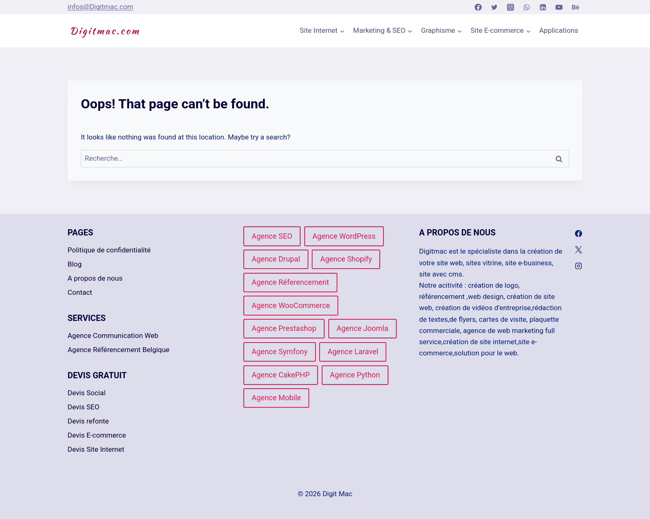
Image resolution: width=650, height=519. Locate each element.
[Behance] (575, 7)
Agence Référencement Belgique (119, 349)
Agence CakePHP (281, 374)
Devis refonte (88, 421)
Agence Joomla (362, 328)
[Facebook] (478, 7)
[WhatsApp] (527, 7)
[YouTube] (559, 7)
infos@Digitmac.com (100, 6)
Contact (80, 292)
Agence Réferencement (290, 282)
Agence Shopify (346, 259)
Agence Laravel (352, 351)
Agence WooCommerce (291, 305)
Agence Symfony (280, 351)
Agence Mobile (276, 397)
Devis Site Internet (96, 449)
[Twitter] (495, 7)
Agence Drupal (276, 259)
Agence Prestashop (284, 328)
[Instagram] (511, 7)
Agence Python (355, 374)
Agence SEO (272, 236)
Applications (558, 30)
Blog (75, 264)
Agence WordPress (344, 236)
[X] (578, 250)
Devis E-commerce (97, 435)
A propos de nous (95, 278)
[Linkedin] (543, 7)
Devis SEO (83, 407)
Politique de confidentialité (109, 250)
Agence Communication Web (113, 335)
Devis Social (87, 393)
